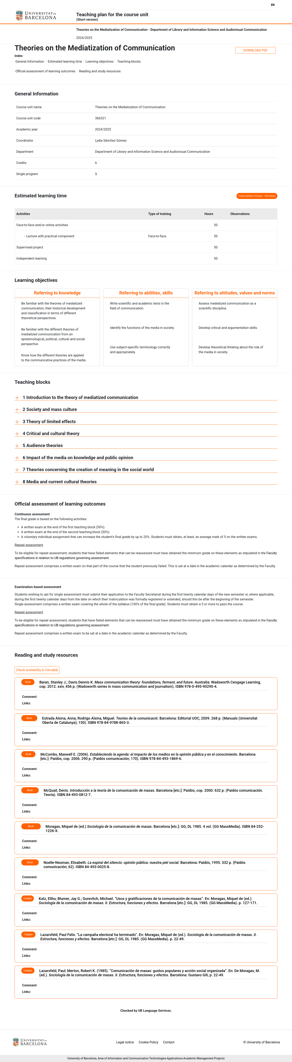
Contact (168, 1042)
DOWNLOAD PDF (255, 50)
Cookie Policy (148, 1042)
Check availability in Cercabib (37, 670)
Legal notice (125, 1042)
